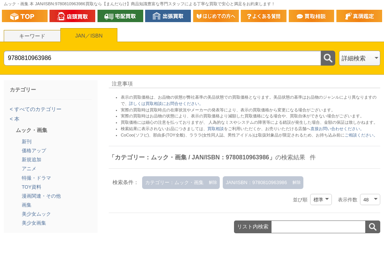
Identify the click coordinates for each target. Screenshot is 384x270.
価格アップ (34, 150)
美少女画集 (34, 223)
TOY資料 (31, 187)
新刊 (27, 141)
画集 (27, 205)
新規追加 (31, 159)
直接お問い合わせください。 (337, 128)
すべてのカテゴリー (37, 109)
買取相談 (215, 128)
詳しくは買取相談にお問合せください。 (166, 103)
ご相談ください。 (361, 135)
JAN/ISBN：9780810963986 (256, 182)
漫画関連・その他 (41, 196)
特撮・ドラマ (36, 178)
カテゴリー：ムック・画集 (174, 182)
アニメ (29, 168)
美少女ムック (36, 214)
